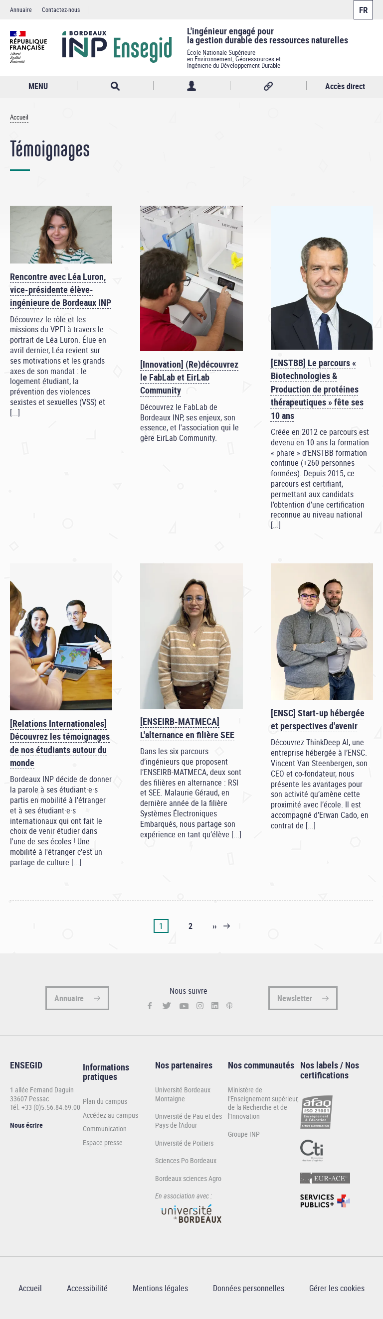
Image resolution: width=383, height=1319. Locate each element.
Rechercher (115, 86)
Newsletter (294, 998)
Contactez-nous (61, 9)
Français (363, 9)
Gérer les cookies (337, 1288)
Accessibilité (87, 1288)
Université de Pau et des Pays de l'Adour (188, 1120)
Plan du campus (105, 1101)
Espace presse (103, 1142)
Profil (192, 86)
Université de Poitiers (184, 1143)
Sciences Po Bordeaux (185, 1160)
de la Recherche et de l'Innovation (257, 1111)
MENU (38, 86)
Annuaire (21, 9)
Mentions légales (160, 1288)
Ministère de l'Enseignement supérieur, (263, 1094)
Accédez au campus (110, 1115)
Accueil (19, 117)
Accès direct (345, 86)
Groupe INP (244, 1134)
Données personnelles (248, 1288)
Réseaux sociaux (268, 86)
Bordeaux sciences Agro (188, 1178)
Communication (105, 1128)
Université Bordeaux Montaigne (182, 1094)
